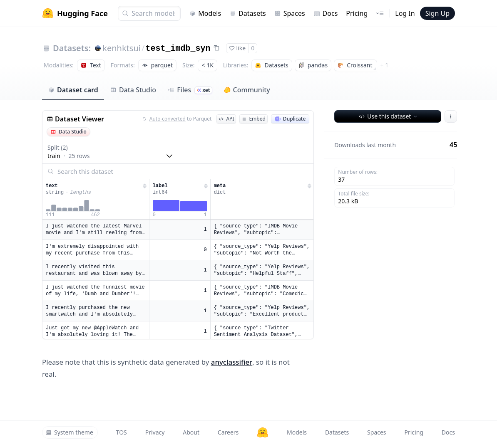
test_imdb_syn (177, 48)
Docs (325, 13)
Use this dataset (388, 116)
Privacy (155, 432)
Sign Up (437, 13)
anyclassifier (231, 362)
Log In (405, 13)
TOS (121, 432)
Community (247, 89)
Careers (228, 432)
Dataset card (73, 89)
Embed (253, 118)
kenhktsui (121, 48)
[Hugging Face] (262, 432)
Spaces (289, 13)
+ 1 (384, 65)
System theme (69, 432)
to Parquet (176, 119)
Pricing (357, 13)
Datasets (247, 13)
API (226, 118)
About (191, 432)
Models (205, 13)
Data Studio (133, 89)
